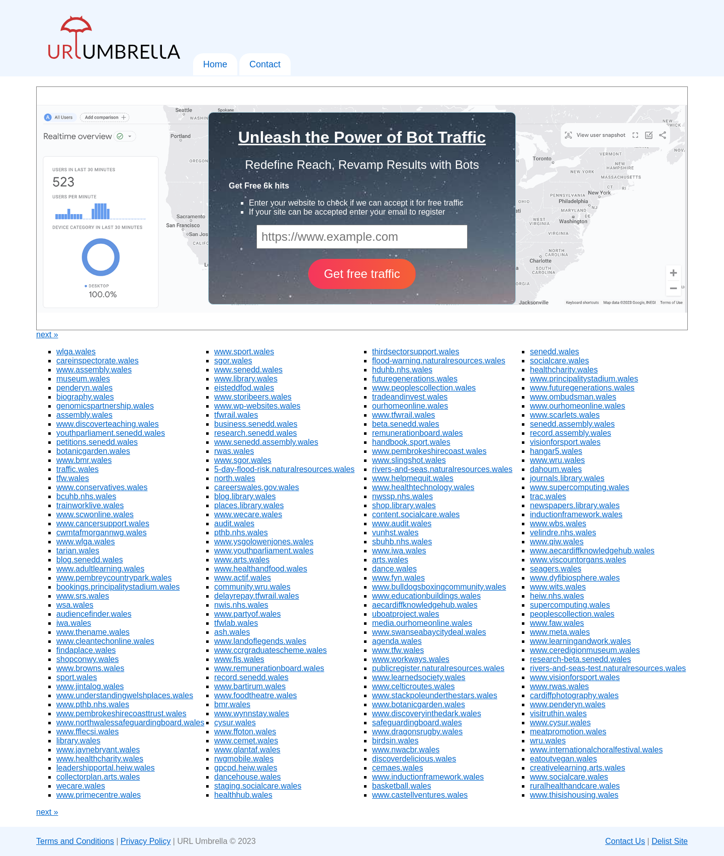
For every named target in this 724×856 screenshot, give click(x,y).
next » (47, 334)
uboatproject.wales (405, 614)
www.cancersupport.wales (102, 523)
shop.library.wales (404, 505)
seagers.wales (555, 568)
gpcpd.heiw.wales (245, 768)
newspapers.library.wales (574, 505)
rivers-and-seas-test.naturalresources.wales (608, 668)
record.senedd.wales (251, 677)
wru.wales (548, 740)
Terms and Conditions (75, 841)
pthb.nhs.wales (241, 532)
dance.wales (394, 568)
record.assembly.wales (570, 433)
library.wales (78, 740)
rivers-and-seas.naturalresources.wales (442, 469)
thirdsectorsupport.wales (415, 351)
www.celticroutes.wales (413, 686)
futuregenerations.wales (415, 378)
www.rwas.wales (559, 686)
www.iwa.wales (399, 550)
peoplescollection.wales (572, 614)
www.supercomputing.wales (579, 487)
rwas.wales (234, 451)
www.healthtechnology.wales (423, 487)
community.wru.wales (252, 587)
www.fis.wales (239, 659)
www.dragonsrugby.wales (417, 731)
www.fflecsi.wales (87, 731)
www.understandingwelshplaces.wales (124, 695)
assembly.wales (84, 415)
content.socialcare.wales (416, 514)
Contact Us (625, 841)
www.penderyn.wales (567, 704)
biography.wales (85, 397)
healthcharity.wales (564, 369)
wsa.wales (75, 605)
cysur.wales (235, 722)
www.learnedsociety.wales (419, 677)
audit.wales (234, 523)
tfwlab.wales (236, 623)
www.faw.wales (557, 623)
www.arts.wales (241, 559)
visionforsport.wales (565, 442)
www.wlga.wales (85, 541)
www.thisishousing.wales (574, 795)
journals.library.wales (567, 478)
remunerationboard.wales (417, 433)
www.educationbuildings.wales (426, 596)
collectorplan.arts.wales (98, 777)
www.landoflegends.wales (260, 641)
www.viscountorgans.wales (578, 559)
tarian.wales (77, 550)
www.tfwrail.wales (403, 415)
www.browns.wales (90, 668)
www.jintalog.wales (90, 686)
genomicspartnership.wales (105, 406)
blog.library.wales (245, 496)
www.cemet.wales (246, 740)
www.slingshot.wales (409, 460)
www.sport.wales (244, 351)
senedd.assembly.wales (572, 424)
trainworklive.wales (90, 505)
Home (215, 64)
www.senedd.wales (248, 369)
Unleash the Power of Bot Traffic (362, 137)
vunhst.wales (395, 532)
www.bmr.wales (84, 460)
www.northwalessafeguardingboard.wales (130, 722)
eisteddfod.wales (244, 388)
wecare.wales (80, 786)
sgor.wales (233, 360)
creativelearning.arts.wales (577, 768)
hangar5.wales (556, 451)
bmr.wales (232, 704)
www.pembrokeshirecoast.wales (429, 451)
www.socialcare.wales (569, 777)
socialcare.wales (559, 360)
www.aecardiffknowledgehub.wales (592, 550)
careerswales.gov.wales (256, 487)
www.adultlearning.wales (100, 568)
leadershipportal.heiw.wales (105, 768)
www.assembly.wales (94, 369)
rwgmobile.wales (244, 758)
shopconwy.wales (87, 659)
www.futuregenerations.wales (582, 388)
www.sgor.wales (243, 460)
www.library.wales (246, 378)
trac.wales (548, 496)
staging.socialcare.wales (257, 786)
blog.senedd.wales (89, 559)
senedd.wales (554, 351)
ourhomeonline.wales (410, 406)
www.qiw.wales (557, 541)
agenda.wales (397, 641)
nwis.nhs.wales (241, 605)
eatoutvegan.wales (563, 758)
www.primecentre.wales (98, 795)
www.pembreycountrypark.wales (113, 578)
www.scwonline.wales (95, 514)
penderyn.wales (84, 388)
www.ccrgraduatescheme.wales (270, 650)
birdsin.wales (395, 740)
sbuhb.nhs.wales (402, 541)
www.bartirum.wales (250, 686)
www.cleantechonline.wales (105, 641)
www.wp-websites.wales (257, 406)
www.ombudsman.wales (573, 397)
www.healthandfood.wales (260, 568)
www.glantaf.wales (247, 749)
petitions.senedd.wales (97, 442)
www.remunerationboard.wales (269, 668)
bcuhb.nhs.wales (86, 496)
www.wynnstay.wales (251, 713)
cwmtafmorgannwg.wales (101, 532)
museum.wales (83, 378)
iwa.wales (73, 623)
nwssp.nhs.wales (402, 496)
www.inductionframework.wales (428, 777)
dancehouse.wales (247, 777)
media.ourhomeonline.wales (422, 623)
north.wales (234, 478)
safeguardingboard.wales (417, 722)
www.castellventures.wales (420, 795)
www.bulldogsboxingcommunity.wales (439, 587)
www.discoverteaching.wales (107, 424)
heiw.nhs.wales (557, 596)
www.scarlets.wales (565, 415)
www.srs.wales (82, 596)
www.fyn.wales (398, 578)
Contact (265, 64)
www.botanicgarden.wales (418, 704)
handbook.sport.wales (411, 442)
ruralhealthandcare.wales (575, 786)
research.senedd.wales (255, 433)
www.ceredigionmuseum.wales (585, 650)
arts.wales (390, 559)
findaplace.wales (86, 650)
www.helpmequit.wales (413, 478)
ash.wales (232, 632)
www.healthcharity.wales (99, 758)
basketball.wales (401, 786)
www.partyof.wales (247, 614)
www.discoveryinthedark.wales (426, 713)
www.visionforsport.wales (575, 677)
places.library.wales (249, 505)
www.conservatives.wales (101, 487)
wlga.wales (76, 351)
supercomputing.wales (570, 605)
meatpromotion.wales (568, 731)
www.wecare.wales (248, 514)
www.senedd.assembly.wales (266, 442)
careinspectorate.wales (97, 360)
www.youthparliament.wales (263, 550)
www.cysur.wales (560, 722)
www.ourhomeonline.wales (577, 406)
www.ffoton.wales (245, 731)
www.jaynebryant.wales (98, 749)
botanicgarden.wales (93, 451)
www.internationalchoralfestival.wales (596, 749)
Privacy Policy (146, 841)
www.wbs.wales (558, 523)
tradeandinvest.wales (409, 397)
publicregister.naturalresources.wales (438, 668)
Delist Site (670, 841)
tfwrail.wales (236, 415)
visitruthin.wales (558, 713)
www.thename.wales (93, 632)
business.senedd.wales (255, 424)
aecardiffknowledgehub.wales (425, 605)
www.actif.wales (242, 578)
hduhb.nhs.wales (402, 369)
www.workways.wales (410, 659)
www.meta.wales (560, 632)
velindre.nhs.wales (563, 532)
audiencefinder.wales (93, 614)
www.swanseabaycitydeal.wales (429, 632)
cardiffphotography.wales (574, 695)
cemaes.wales (397, 768)
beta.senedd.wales (405, 424)
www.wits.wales (558, 587)
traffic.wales (77, 469)
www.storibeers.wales (253, 397)
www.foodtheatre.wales (255, 695)
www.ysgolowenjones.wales (263, 541)
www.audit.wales (401, 523)
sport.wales (76, 677)
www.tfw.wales (398, 650)
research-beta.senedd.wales (580, 659)
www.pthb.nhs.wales (92, 704)
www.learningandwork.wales (580, 641)
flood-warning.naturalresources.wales (438, 360)
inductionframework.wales (576, 514)
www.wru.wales (557, 460)
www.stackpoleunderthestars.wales (434, 695)
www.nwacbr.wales (405, 749)
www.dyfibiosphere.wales (575, 578)
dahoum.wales (556, 469)
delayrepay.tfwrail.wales (256, 596)
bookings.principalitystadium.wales (117, 587)
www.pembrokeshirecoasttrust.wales (121, 713)
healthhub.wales (243, 795)
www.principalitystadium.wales (584, 378)
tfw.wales (72, 478)
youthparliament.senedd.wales (110, 433)
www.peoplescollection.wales (424, 388)
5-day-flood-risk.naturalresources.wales (284, 469)
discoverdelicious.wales (414, 758)
